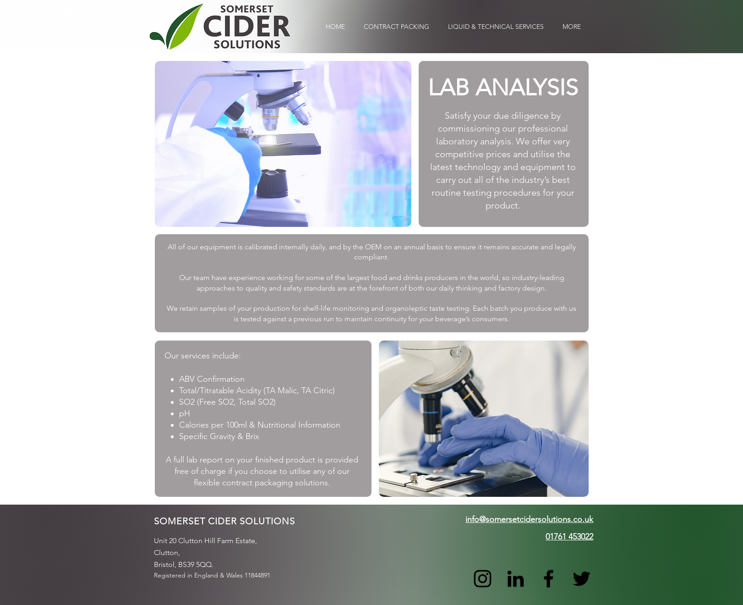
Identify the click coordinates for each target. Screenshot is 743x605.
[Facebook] (548, 578)
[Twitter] (581, 578)
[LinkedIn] (515, 578)
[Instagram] (482, 578)
